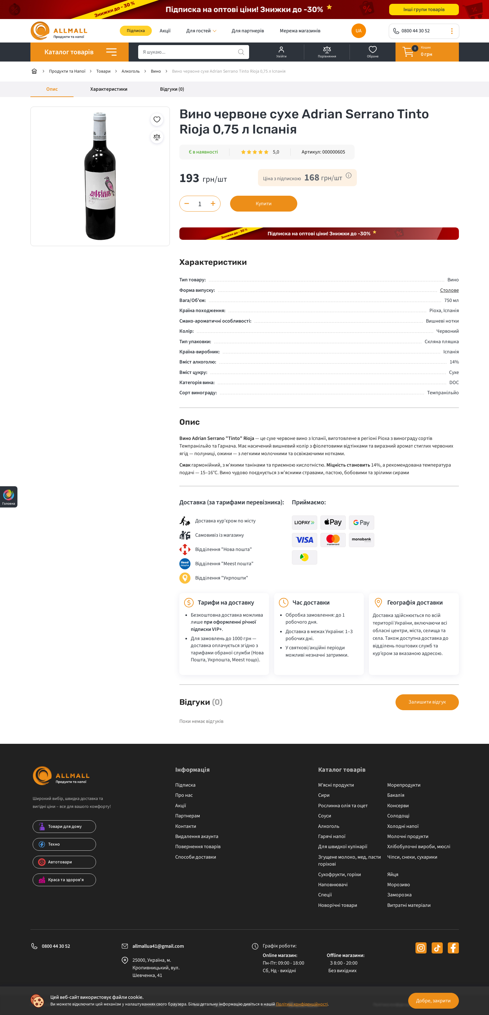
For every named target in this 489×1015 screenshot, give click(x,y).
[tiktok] (437, 947)
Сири (324, 795)
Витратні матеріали (409, 905)
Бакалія (395, 795)
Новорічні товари (337, 905)
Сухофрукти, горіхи (339, 874)
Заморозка (399, 894)
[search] (193, 52)
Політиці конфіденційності (302, 1004)
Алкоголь (328, 826)
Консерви (398, 805)
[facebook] (453, 947)
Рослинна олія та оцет (343, 805)
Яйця (392, 874)
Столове (449, 290)
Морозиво (398, 884)
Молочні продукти (407, 836)
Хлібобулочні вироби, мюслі (418, 846)
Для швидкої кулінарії (342, 846)
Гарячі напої (331, 836)
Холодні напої (403, 826)
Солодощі (398, 815)
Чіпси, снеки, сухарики (412, 857)
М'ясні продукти (336, 785)
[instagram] (421, 947)
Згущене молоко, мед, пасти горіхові (349, 861)
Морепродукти (404, 785)
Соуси (324, 815)
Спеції (325, 894)
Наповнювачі (333, 884)
